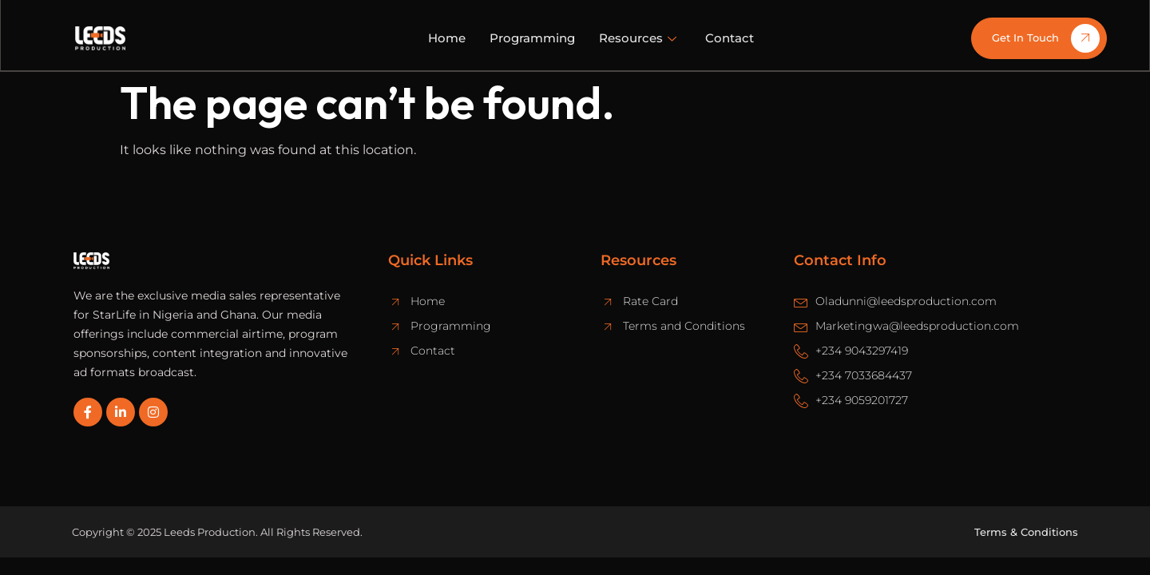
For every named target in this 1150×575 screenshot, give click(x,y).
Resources (637, 38)
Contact (729, 38)
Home (447, 38)
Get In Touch (1046, 38)
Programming (532, 38)
